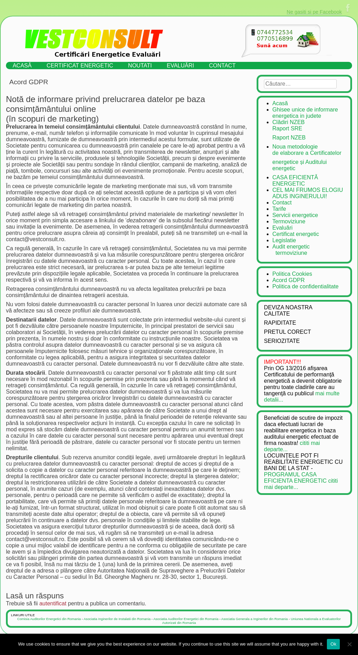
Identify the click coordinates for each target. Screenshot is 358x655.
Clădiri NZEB (308, 125)
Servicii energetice (295, 215)
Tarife (279, 209)
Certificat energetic (79, 66)
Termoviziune (288, 221)
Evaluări (180, 66)
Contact (222, 66)
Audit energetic (308, 250)
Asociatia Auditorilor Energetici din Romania (186, 619)
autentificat (52, 603)
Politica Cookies (292, 274)
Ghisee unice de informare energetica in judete (305, 113)
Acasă (22, 66)
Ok (333, 644)
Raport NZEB (289, 138)
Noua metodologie (308, 150)
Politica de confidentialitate (305, 286)
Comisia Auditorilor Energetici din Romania (49, 619)
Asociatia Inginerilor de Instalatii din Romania (117, 619)
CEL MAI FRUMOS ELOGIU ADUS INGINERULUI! (307, 193)
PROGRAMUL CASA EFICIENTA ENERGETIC (295, 478)
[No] (349, 644)
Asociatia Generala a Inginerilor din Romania (254, 619)
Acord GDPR (288, 280)
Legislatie (284, 240)
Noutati (140, 66)
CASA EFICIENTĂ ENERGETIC (295, 180)
